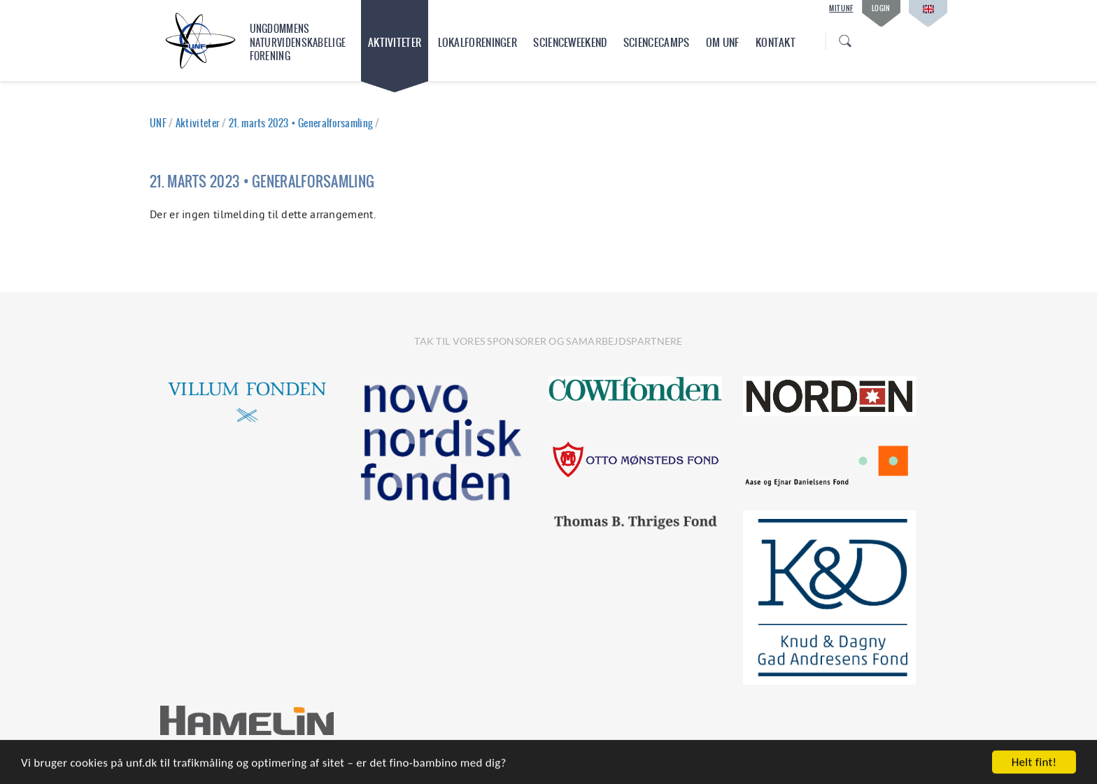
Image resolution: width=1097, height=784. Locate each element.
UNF (158, 123)
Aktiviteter (394, 42)
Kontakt (775, 42)
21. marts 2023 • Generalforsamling (300, 123)
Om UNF (722, 42)
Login (881, 8)
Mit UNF (841, 8)
